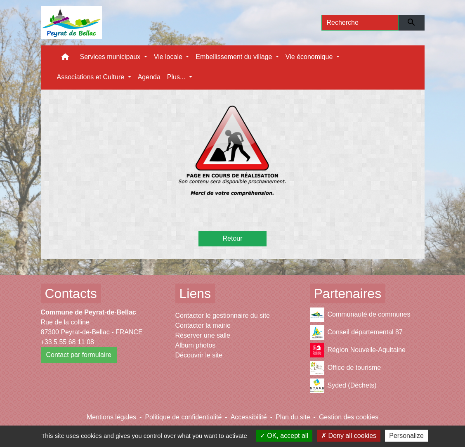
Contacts (71, 293)
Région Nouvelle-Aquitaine (358, 350)
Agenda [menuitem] (149, 76)
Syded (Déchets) (343, 385)
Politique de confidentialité (183, 417)
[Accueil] (71, 22)
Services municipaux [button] (111, 56)
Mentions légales (111, 417)
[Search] (360, 23)
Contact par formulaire (78, 354)
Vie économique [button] (310, 56)
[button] (65, 59)
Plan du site (293, 417)
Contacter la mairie (203, 325)
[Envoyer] (412, 23)
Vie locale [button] (169, 56)
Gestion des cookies (348, 417)
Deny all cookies (348, 435)
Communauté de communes (360, 314)
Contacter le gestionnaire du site (222, 315)
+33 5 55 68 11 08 (67, 341)
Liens (195, 293)
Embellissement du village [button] (235, 56)
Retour (232, 238)
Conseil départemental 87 (356, 332)
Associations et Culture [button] (91, 76)
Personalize (406, 435)
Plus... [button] (177, 76)
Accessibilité (249, 417)
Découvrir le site (199, 355)
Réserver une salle (202, 335)
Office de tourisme (345, 368)
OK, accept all (284, 435)
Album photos (195, 345)
